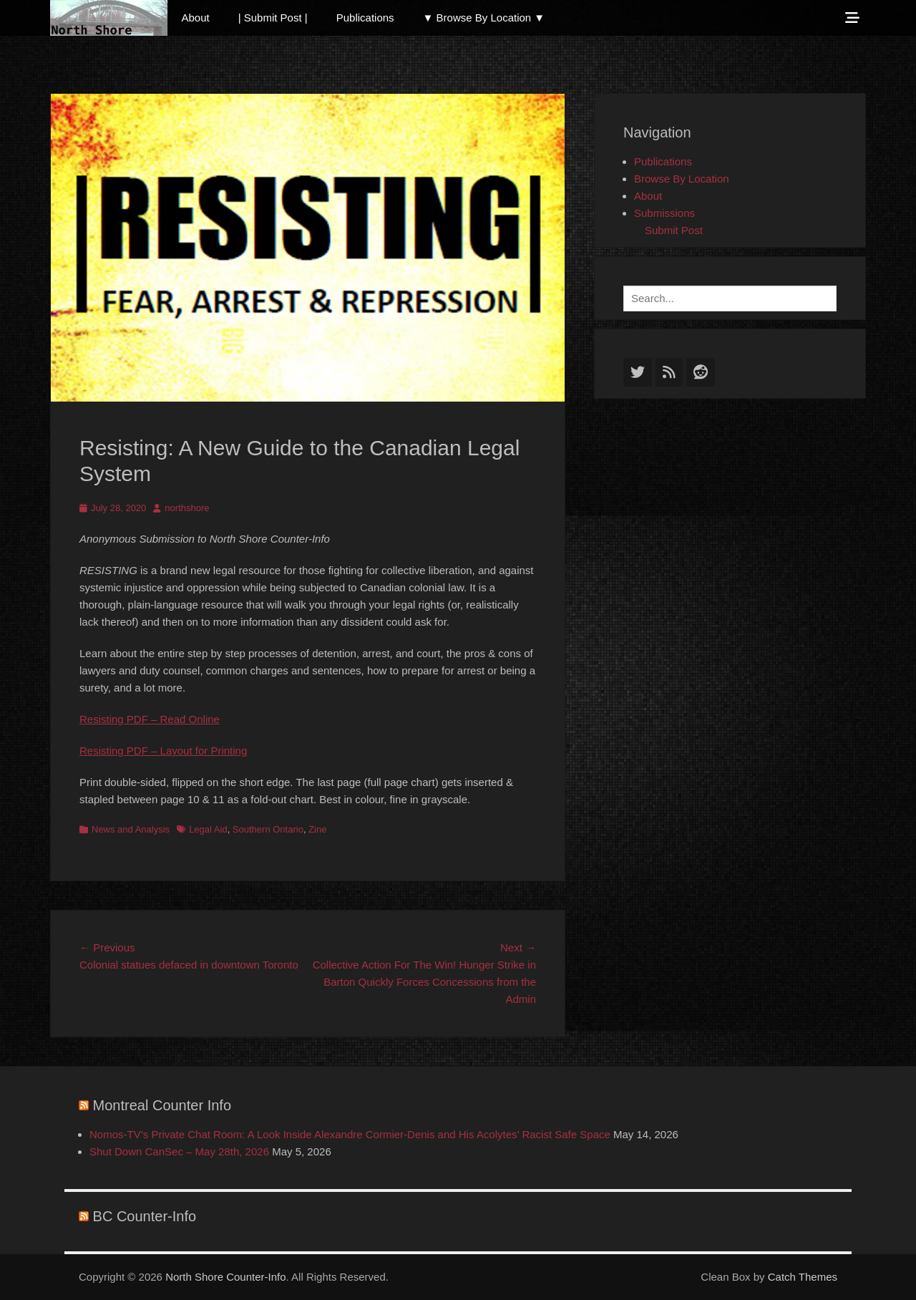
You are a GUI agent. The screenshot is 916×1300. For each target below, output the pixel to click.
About (196, 17)
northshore (187, 508)
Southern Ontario (268, 829)
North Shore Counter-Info (225, 1277)
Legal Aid (208, 829)
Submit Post (674, 230)
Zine (317, 829)
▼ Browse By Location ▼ (484, 17)
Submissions (664, 213)
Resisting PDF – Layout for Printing (163, 750)
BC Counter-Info (145, 1216)
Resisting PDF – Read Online (149, 719)
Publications (365, 17)
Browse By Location (681, 179)
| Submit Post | (273, 17)
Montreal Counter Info (162, 1105)
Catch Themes (802, 1277)
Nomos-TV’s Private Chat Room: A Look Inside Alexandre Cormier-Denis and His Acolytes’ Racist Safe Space (349, 1134)
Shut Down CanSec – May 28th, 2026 (179, 1151)
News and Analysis (131, 829)
